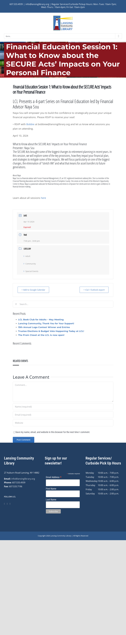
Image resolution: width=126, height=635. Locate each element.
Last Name (51, 499)
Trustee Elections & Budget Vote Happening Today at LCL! (51, 331)
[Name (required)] (63, 406)
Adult (27, 256)
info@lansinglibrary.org (23, 478)
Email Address (54, 477)
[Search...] (63, 304)
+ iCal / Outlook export (94, 289)
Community (30, 263)
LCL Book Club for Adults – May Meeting (41, 319)
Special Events (31, 271)
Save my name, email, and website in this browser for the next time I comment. (52, 432)
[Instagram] (7, 504)
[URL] (63, 422)
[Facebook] (4, 504)
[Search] (16, 304)
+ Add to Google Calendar (33, 289)
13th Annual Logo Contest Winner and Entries (44, 327)
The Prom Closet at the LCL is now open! (41, 335)
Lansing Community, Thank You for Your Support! (46, 323)
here (43, 197)
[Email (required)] (63, 414)
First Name (51, 488)
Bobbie (30, 124)
